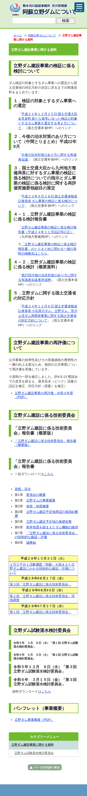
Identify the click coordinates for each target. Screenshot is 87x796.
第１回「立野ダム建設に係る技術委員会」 (40, 612)
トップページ (20, 790)
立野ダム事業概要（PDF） (34, 720)
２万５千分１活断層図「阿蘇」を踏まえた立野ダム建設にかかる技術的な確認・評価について (42, 569)
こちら (49, 474)
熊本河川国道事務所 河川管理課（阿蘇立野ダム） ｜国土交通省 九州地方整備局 (43, 9)
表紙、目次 (23, 489)
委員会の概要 (36, 495)
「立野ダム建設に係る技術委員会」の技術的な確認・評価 (46, 535)
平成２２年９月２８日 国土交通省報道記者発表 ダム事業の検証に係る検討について (47, 200)
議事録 (31, 542)
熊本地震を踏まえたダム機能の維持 (52, 527)
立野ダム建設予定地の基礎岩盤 (49, 521)
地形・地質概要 (37, 506)
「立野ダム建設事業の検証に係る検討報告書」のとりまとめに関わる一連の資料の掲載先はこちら (47, 248)
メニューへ (43, 790)
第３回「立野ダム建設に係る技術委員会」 (40, 584)
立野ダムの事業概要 (40, 500)
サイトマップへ (66, 790)
